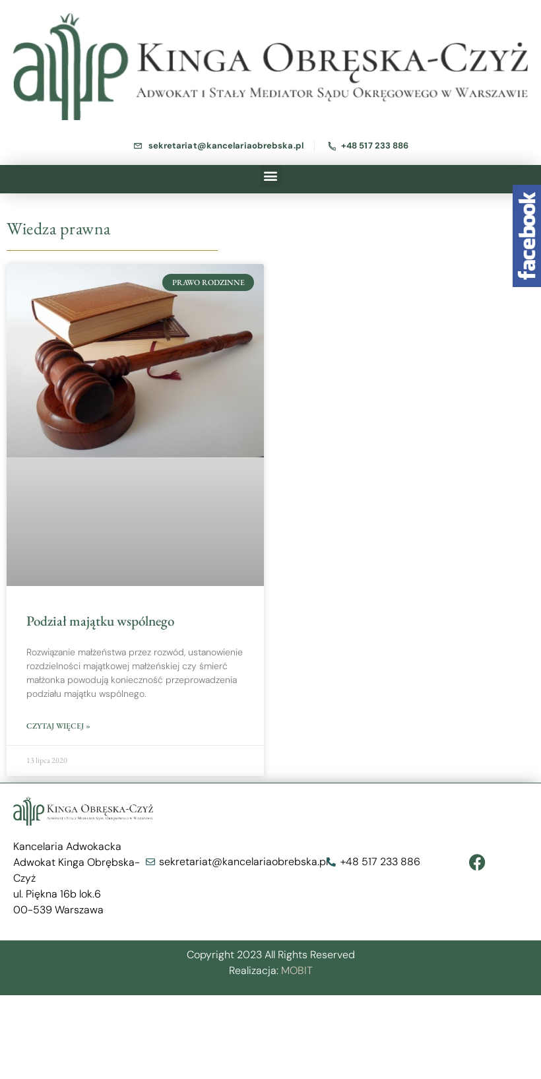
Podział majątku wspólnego (100, 621)
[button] (271, 176)
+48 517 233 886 (375, 145)
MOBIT (297, 970)
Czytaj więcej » (58, 726)
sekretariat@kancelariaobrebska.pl (225, 145)
